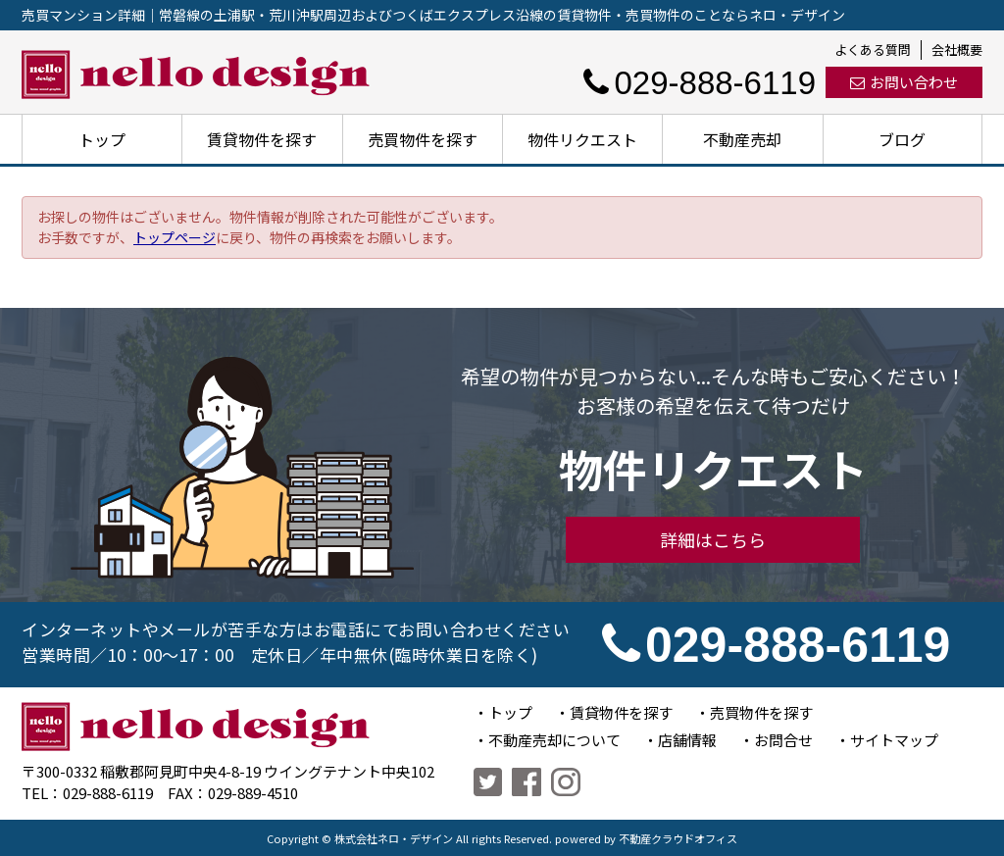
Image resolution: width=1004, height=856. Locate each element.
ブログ (902, 139)
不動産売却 (742, 139)
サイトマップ (894, 740)
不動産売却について (554, 740)
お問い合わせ (904, 82)
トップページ (174, 237)
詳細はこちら (713, 539)
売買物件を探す (422, 139)
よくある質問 (872, 49)
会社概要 (956, 49)
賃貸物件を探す (262, 139)
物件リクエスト (582, 139)
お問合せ (783, 740)
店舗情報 (687, 740)
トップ (102, 139)
